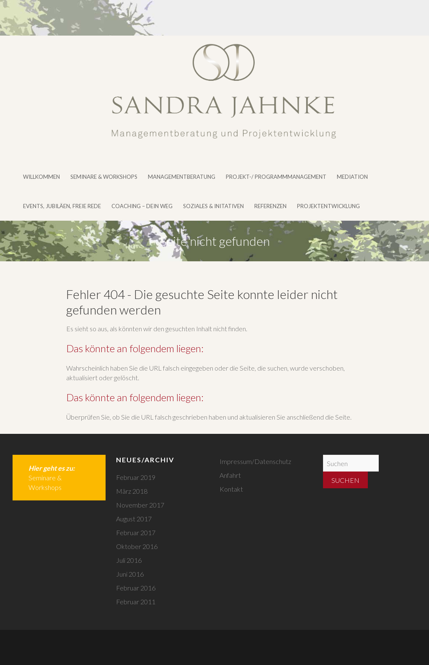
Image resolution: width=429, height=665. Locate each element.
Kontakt (231, 489)
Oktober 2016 (137, 546)
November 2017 (140, 505)
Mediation (352, 176)
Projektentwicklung (328, 206)
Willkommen (41, 176)
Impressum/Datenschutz (255, 461)
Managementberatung (181, 176)
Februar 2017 (135, 532)
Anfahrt (230, 475)
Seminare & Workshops (103, 176)
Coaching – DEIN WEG (142, 206)
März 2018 (131, 491)
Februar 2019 (135, 477)
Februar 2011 (135, 602)
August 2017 (134, 519)
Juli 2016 (129, 560)
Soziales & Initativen (213, 206)
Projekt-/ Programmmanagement (276, 176)
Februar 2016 (135, 588)
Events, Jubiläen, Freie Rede (62, 206)
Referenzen (270, 206)
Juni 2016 (130, 574)
